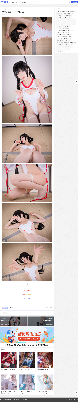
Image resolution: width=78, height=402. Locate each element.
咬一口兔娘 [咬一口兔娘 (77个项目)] (72, 21)
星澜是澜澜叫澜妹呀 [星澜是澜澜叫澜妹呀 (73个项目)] (62, 30)
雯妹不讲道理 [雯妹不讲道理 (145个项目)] (67, 46)
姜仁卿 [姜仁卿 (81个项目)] (73, 24)
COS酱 (9, 399)
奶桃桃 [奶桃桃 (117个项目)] (67, 24)
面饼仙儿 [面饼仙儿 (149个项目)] (67, 49)
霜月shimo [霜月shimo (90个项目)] (60, 49)
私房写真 (4, 9)
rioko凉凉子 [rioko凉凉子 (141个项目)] (67, 15)
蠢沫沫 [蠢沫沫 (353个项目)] (66, 42)
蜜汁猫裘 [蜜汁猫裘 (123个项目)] (60, 42)
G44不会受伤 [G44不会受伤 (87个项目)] (72, 11)
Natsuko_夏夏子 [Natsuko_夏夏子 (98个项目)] (68, 13)
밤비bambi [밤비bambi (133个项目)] (68, 17)
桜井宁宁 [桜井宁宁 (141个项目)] (71, 30)
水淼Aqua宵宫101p (42, 369)
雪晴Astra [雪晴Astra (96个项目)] (59, 46)
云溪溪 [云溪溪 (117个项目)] (59, 21)
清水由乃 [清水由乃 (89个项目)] (69, 34)
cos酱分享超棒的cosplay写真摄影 (20, 399)
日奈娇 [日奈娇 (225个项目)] (59, 28)
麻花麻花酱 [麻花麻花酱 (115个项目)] (60, 51)
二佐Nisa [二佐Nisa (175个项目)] (73, 19)
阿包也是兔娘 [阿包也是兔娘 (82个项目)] (69, 44)
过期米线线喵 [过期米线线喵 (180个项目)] (60, 44)
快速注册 (75, 2)
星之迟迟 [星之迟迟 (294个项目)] (66, 28)
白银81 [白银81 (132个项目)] (59, 38)
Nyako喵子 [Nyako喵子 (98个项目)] (60, 15)
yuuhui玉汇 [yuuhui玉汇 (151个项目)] (60, 17)
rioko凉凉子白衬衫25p (48, 320)
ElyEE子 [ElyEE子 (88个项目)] (64, 11)
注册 (29, 298)
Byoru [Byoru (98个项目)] (59, 11)
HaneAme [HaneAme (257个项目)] (60, 13)
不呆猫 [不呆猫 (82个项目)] (59, 19)
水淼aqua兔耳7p (5, 320)
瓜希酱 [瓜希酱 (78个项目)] (59, 36)
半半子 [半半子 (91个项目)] (65, 21)
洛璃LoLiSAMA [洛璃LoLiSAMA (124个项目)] (61, 34)
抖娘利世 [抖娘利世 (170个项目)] (68, 26)
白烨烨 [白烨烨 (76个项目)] (70, 36)
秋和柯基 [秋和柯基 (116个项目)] (68, 40)
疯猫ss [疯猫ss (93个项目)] (64, 36)
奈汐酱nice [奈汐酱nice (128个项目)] (60, 24)
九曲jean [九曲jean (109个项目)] (65, 19)
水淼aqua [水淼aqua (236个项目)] (65, 32)
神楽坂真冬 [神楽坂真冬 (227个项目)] (60, 40)
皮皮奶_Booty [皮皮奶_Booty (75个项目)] (67, 38)
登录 (69, 2)
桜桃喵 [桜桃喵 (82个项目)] (59, 32)
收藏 (11, 307)
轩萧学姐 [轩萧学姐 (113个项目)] (73, 42)
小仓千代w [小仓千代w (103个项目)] (60, 26)
